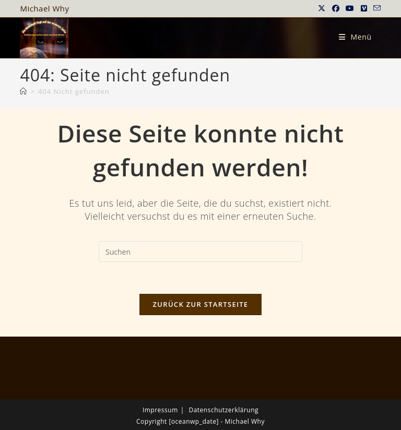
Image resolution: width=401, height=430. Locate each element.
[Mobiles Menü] (355, 37)
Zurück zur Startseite (201, 304)
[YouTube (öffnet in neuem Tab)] (350, 8)
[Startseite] (23, 91)
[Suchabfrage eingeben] (200, 251)
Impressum (160, 409)
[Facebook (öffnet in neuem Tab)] (336, 8)
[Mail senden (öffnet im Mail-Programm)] (375, 8)
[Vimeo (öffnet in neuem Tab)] (364, 8)
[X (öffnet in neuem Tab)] (322, 8)
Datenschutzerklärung (223, 409)
